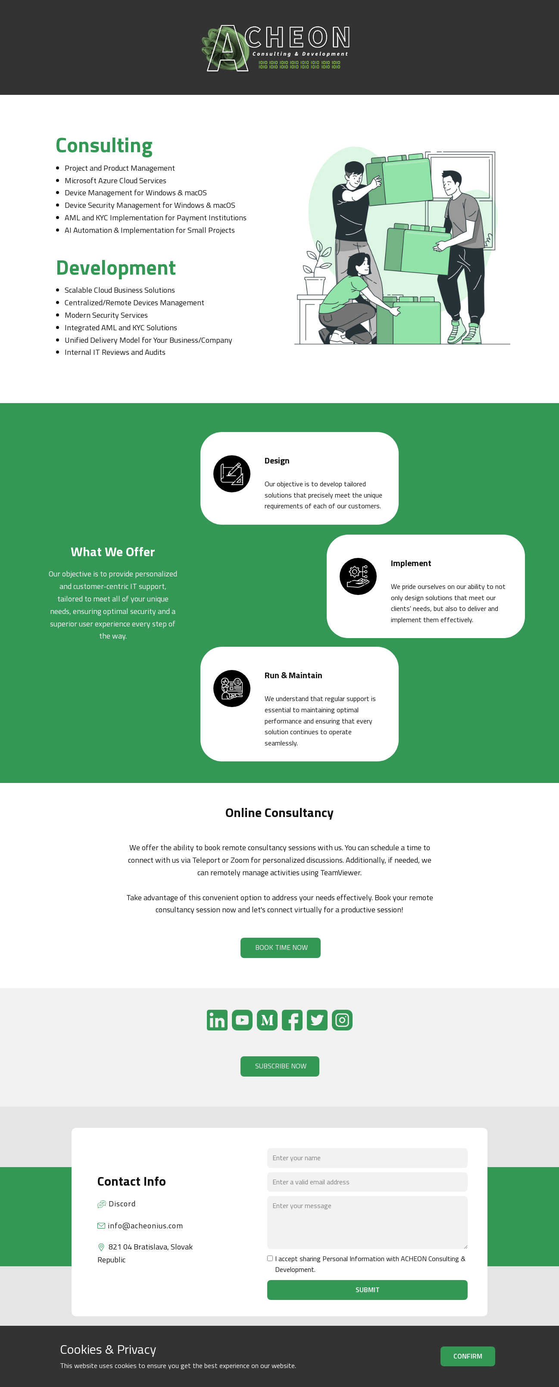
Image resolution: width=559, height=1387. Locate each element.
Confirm (467, 1356)
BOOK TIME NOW (280, 947)
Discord (116, 1204)
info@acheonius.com (140, 1226)
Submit (368, 1289)
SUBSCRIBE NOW (279, 1066)
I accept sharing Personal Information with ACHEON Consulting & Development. (370, 1264)
